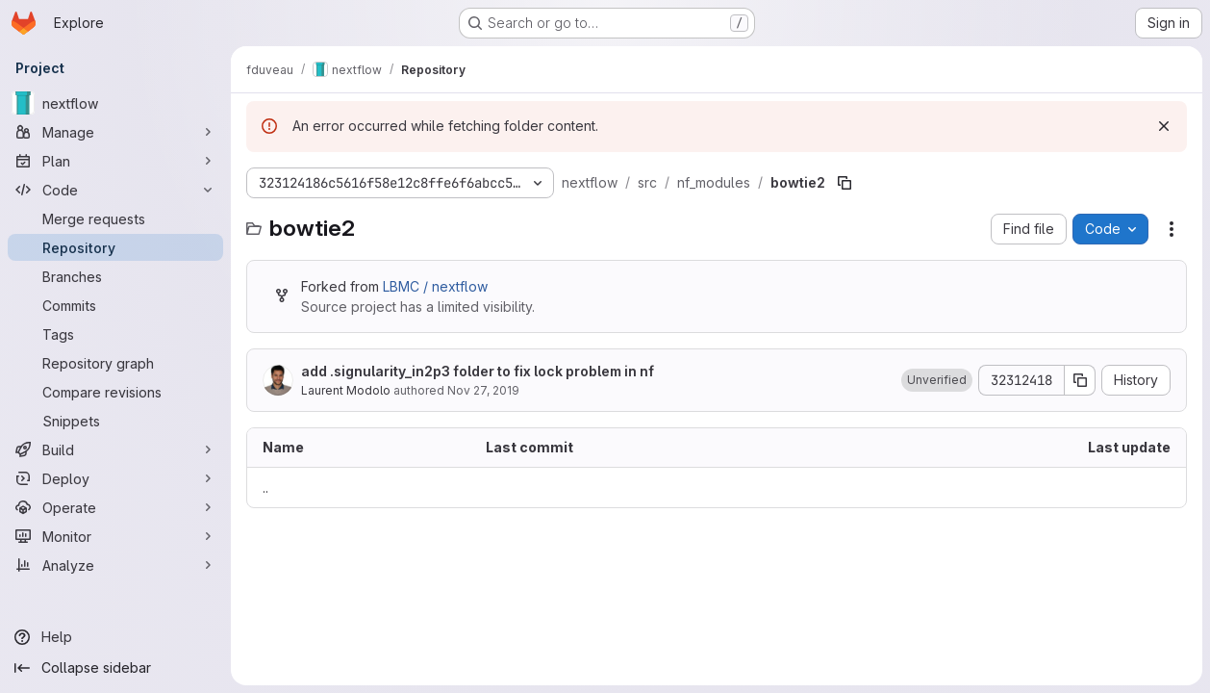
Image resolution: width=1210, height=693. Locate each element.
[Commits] (115, 305)
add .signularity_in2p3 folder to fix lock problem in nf (477, 371)
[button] (936, 380)
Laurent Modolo (346, 390)
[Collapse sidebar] (115, 667)
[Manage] (115, 131)
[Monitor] (115, 536)
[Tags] (115, 334)
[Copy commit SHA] (1080, 380)
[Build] (115, 449)
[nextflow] (115, 103)
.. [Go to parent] (265, 487)
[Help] (115, 637)
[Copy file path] (844, 182)
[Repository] (115, 247)
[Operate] (115, 507)
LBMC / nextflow (435, 286)
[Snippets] (115, 420)
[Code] (115, 189)
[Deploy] (115, 478)
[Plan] (115, 160)
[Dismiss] (1163, 126)
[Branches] (115, 276)
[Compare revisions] (115, 391)
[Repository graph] (115, 362)
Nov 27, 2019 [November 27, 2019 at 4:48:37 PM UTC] (483, 390)
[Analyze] (115, 565)
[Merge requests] (115, 218)
